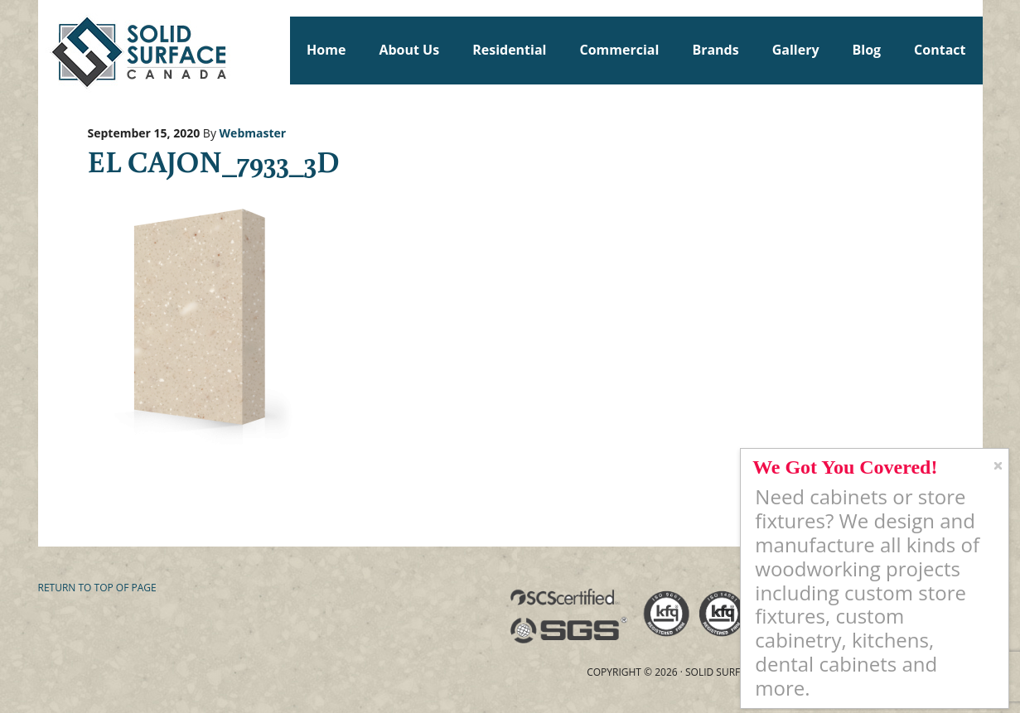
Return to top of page (97, 588)
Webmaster (253, 133)
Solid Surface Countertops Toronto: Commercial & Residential (45, 49)
